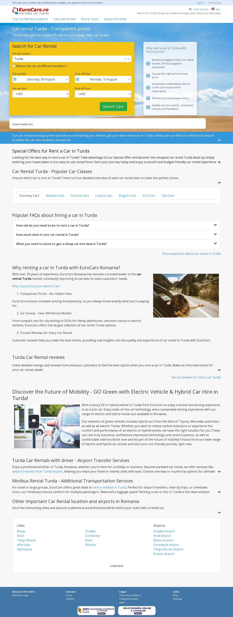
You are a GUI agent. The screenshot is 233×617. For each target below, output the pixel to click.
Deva (88, 540)
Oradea (90, 531)
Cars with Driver (64, 19)
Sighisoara (24, 549)
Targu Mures (26, 540)
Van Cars (168, 196)
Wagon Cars (127, 196)
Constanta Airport (166, 545)
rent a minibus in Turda (109, 487)
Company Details (128, 598)
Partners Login (20, 595)
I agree (200, 2)
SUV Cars (148, 196)
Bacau (21, 531)
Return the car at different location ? (41, 66)
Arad (20, 536)
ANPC (122, 602)
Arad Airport (162, 536)
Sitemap (177, 598)
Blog (175, 595)
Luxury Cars (103, 196)
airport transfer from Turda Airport (37, 471)
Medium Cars (55, 196)
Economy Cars (29, 196)
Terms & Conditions (130, 595)
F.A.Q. (69, 595)
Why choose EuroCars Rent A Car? (36, 286)
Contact (70, 598)
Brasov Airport (164, 554)
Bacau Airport (163, 540)
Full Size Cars (80, 196)
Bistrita (90, 545)
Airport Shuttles (115, 19)
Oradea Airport (164, 531)
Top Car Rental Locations (30, 19)
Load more (116, 566)
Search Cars (113, 106)
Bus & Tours (90, 19)
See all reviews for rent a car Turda (196, 377)
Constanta (92, 536)
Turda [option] (18, 59)
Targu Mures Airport (168, 549)
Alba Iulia (23, 545)
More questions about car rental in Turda (191, 254)
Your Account (198, 9)
